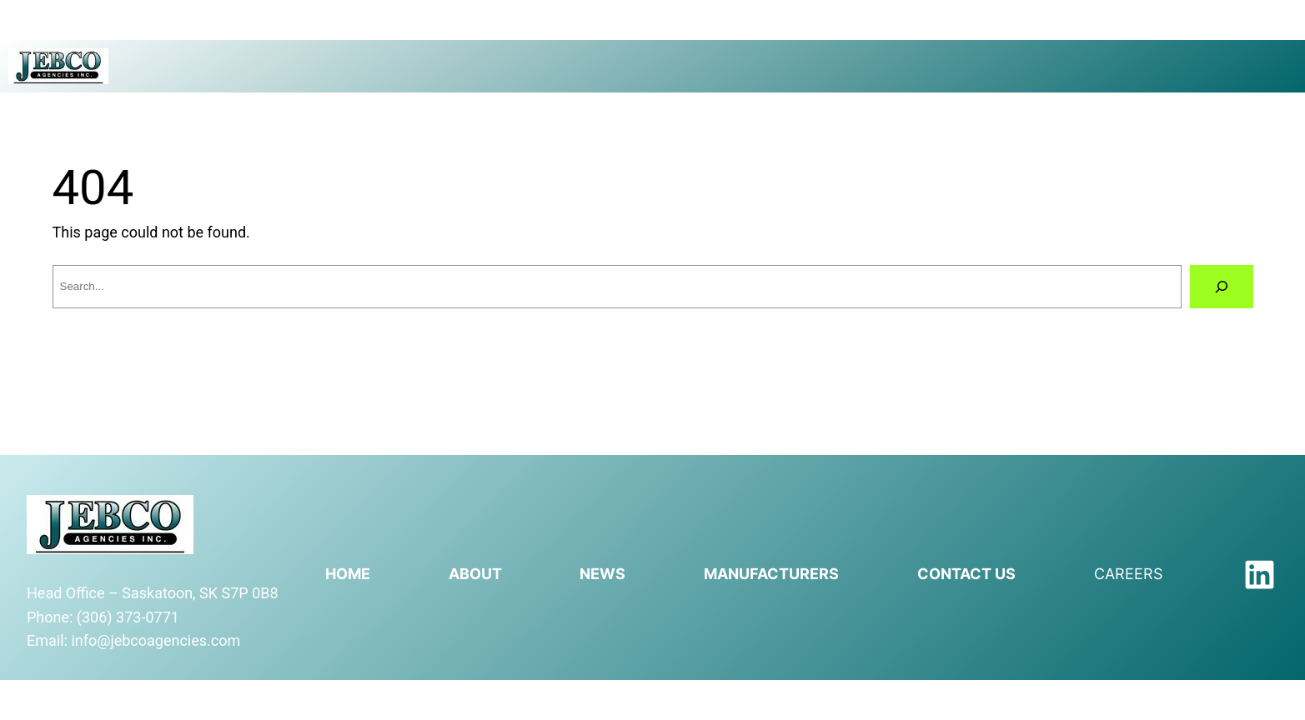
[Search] (1221, 286)
